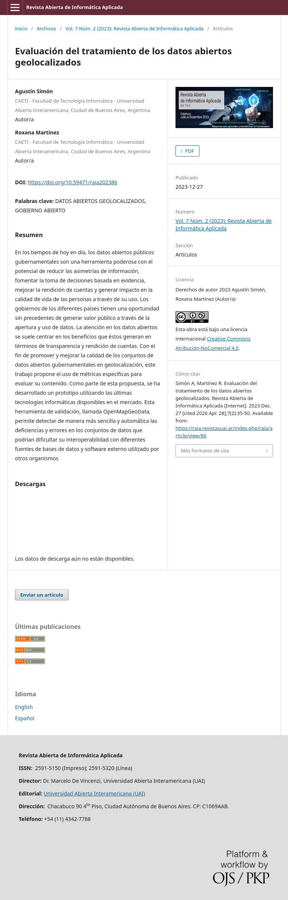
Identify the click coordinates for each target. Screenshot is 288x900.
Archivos (46, 28)
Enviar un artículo (41, 594)
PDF (189, 151)
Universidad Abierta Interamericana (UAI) (94, 793)
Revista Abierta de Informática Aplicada (74, 7)
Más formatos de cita (205, 450)
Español (24, 718)
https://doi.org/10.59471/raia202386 (72, 182)
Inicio (21, 28)
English (24, 706)
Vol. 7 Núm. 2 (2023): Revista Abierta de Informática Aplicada (134, 28)
